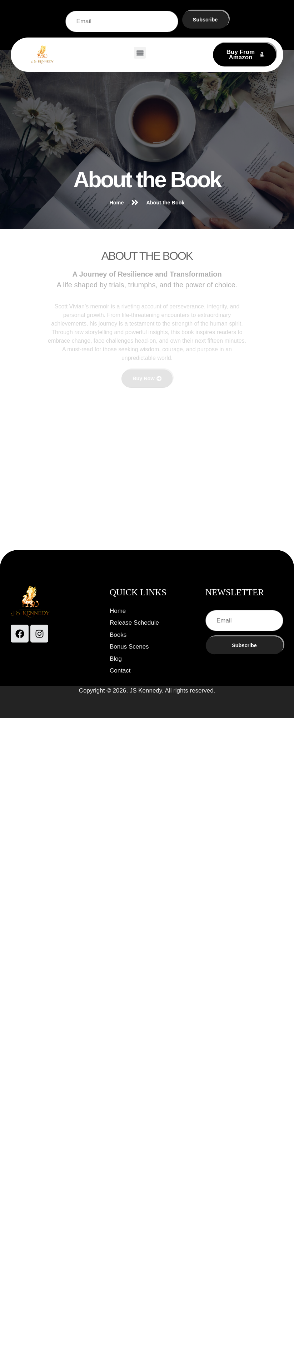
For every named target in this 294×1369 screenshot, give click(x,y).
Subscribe (205, 20)
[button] (140, 53)
